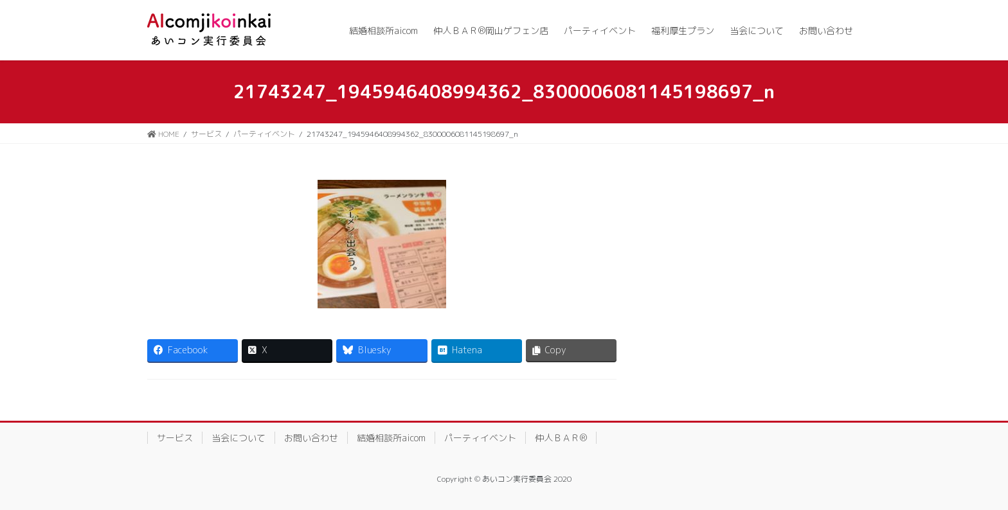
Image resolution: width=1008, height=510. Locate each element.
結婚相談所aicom (391, 438)
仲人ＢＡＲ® (561, 438)
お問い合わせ (311, 438)
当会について (239, 438)
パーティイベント (480, 438)
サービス (175, 438)
